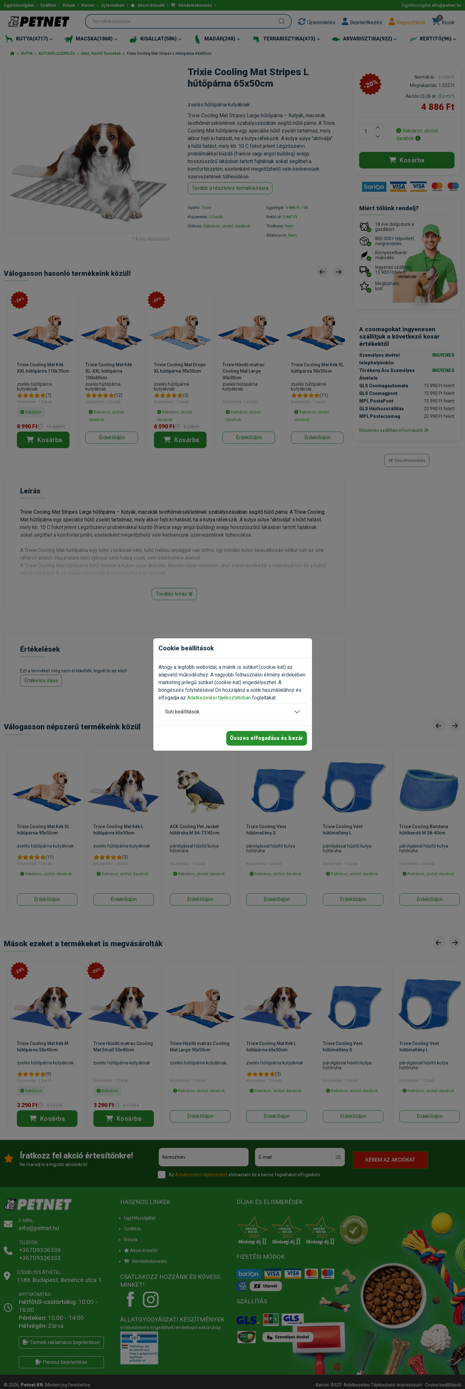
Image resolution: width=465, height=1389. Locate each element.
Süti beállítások (182, 712)
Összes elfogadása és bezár (266, 738)
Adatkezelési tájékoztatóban (219, 698)
